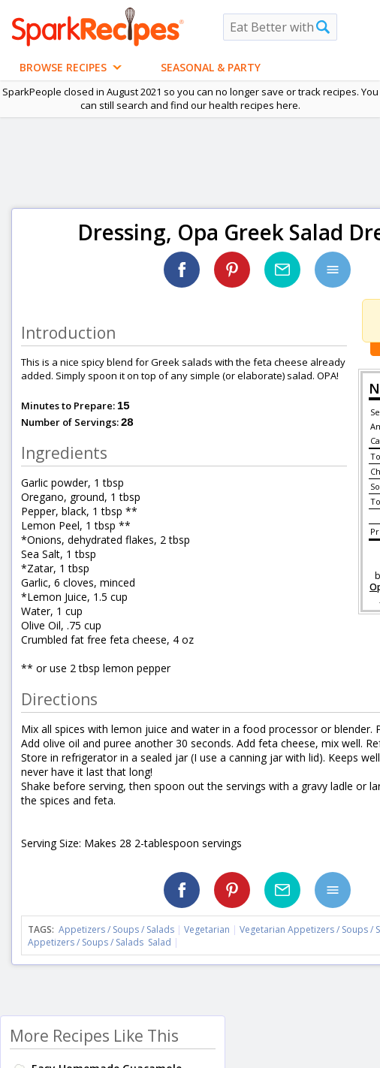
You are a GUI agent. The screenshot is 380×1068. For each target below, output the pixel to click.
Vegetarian (207, 929)
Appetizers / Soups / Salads (117, 929)
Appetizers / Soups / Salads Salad (99, 942)
